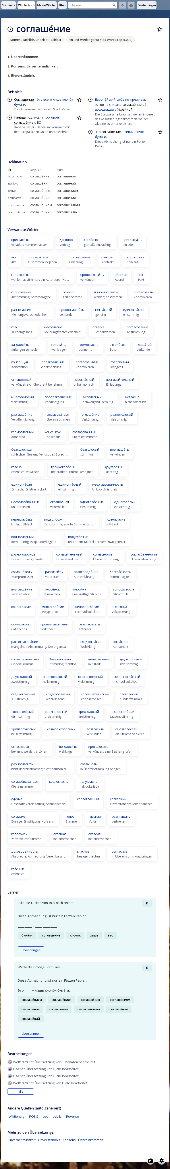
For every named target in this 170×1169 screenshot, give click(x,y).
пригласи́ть (20, 239)
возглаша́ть (119, 449)
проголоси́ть (98, 746)
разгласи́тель (89, 624)
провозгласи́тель (54, 624)
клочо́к (67, 99)
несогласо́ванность (107, 484)
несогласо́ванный (25, 502)
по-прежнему (136, 99)
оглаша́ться (59, 502)
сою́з (120, 99)
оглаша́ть (61, 834)
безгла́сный (92, 397)
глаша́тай (144, 344)
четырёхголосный (61, 729)
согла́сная (120, 641)
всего (47, 99)
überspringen (31, 950)
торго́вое (51, 117)
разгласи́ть (54, 571)
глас (14, 327)
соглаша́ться (38, 257)
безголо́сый (89, 449)
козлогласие (21, 606)
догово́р (66, 239)
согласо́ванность (144, 554)
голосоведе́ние (86, 571)
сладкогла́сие (91, 641)
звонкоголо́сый (55, 676)
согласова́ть (143, 292)
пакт (141, 274)
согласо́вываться (24, 781)
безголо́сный (60, 659)
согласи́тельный (69, 554)
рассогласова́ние (24, 641)
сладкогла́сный (23, 694)
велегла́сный (98, 659)
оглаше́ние (90, 414)
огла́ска (98, 327)
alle (20, 1092)
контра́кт (108, 257)
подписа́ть (113, 104)
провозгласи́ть (92, 274)
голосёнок (52, 589)
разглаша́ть (121, 816)
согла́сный (118, 799)
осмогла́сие (20, 624)
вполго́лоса (136, 257)
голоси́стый (119, 362)
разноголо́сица (23, 554)
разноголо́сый (121, 414)
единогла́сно (133, 309)
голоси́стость (124, 589)
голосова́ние (21, 292)
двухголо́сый (21, 676)
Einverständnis (49, 1140)
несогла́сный (84, 379)
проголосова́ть (106, 292)
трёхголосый (88, 711)
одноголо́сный (91, 502)
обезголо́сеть (126, 729)
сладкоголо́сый (58, 694)
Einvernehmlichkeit (22, 1140)
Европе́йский (105, 99)
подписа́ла (35, 117)
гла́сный (17, 869)
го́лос (70, 816)
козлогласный (88, 799)
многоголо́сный (90, 676)
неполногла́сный (127, 676)
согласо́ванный (84, 432)
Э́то (98, 131)
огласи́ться (20, 746)
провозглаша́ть (72, 309)
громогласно (89, 344)
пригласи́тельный (120, 379)
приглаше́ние (79, 257)
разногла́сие (21, 309)
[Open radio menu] (151, 1161)
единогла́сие (21, 484)
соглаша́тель (21, 571)
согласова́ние (137, 327)
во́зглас (121, 274)
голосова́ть (20, 274)
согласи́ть (120, 851)
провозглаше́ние (58, 397)
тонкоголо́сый (22, 711)
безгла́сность (120, 571)
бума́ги (19, 104)
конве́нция (20, 362)
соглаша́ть (88, 764)
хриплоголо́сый (23, 729)
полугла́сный (78, 537)
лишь (57, 99)
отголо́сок (118, 344)
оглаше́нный (21, 379)
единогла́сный (69, 484)
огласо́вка (119, 606)
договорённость (24, 851)
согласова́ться (57, 414)
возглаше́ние (22, 589)
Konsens (69, 1140)
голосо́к (69, 292)
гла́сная (95, 816)
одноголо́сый (124, 502)
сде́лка (16, 799)
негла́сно (132, 397)
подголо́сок (53, 519)
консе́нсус (53, 432)
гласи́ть (83, 851)
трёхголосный (56, 711)
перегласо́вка (22, 519)
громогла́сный (22, 432)
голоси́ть (58, 344)
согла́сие (18, 816)
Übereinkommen (90, 1140)
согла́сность (102, 554)
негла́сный (103, 309)
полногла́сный (22, 537)
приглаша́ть (132, 239)
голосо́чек (19, 834)
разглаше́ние (22, 414)
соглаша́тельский (95, 694)
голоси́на (79, 589)
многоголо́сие (53, 606)
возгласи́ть (95, 729)
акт (13, 257)
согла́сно (91, 239)
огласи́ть (95, 834)
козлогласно (59, 781)
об (145, 104)
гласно (16, 467)
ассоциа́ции (104, 109)
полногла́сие (116, 519)
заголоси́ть (20, 344)
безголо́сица (21, 449)
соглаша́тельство (25, 659)
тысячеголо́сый (122, 711)
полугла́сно (88, 781)
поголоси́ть (68, 746)
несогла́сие (53, 327)
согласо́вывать (87, 362)
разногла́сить (22, 764)
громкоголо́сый (63, 467)
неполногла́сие (87, 606)
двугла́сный (114, 467)
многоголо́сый (22, 397)
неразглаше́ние (52, 362)
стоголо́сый (129, 694)
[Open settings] (162, 1161)
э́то (39, 99)
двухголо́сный (131, 659)
